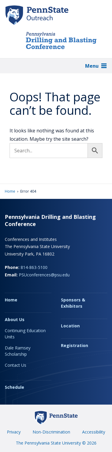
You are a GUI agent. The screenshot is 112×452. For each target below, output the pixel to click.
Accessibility (93, 432)
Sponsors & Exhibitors (73, 303)
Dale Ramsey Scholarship (17, 351)
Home (10, 191)
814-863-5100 (34, 267)
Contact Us (15, 365)
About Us (14, 319)
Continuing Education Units (25, 334)
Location (70, 326)
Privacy (14, 432)
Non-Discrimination (51, 432)
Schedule (14, 387)
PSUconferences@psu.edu (44, 275)
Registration (74, 345)
